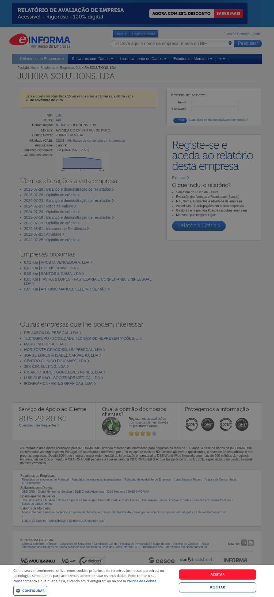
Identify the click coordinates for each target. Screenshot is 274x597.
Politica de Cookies (141, 581)
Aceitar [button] (218, 574)
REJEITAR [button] (217, 587)
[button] (92, 590)
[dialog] (137, 581)
